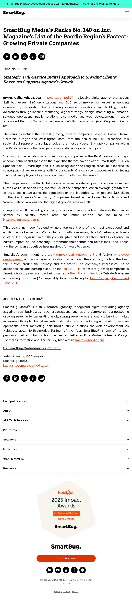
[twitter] (24, 56)
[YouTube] (58, 570)
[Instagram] (66, 570)
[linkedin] (15, 56)
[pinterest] (32, 56)
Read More (112, 3)
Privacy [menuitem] (58, 591)
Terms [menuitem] (66, 591)
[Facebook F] (74, 570)
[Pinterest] (82, 570)
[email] (41, 56)
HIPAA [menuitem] (75, 591)
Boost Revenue (66, 558)
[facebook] (6, 56)
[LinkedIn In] (49, 570)
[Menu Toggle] (127, 12)
